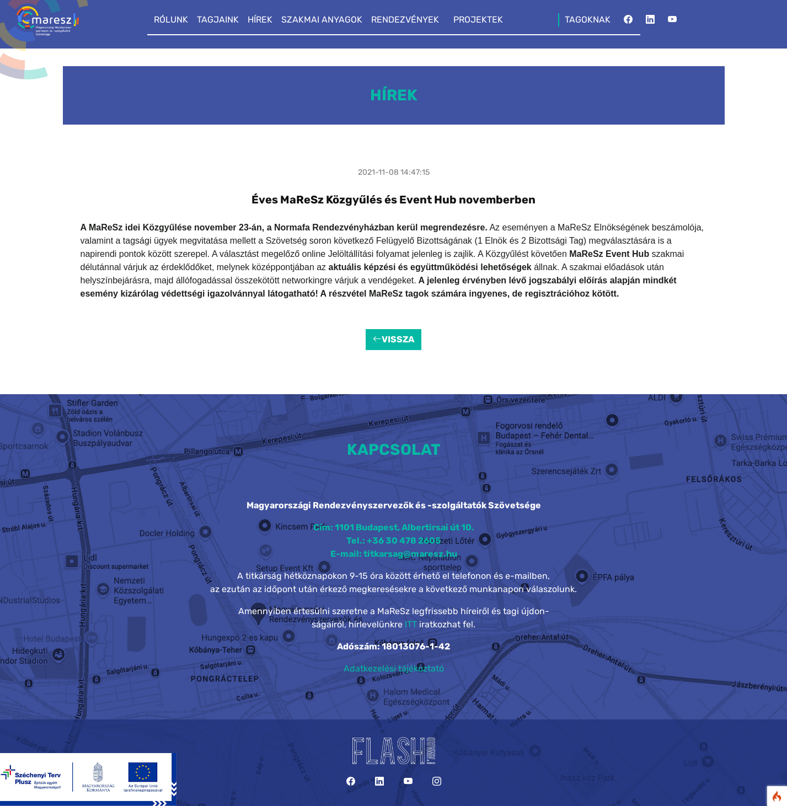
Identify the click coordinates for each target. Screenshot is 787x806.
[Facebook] (628, 22)
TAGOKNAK (588, 19)
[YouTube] (672, 22)
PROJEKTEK (478, 19)
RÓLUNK (171, 19)
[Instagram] (436, 781)
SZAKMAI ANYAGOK (321, 19)
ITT (411, 624)
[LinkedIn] (650, 22)
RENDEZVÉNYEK (405, 19)
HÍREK (260, 19)
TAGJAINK (218, 19)
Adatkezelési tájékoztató (394, 668)
